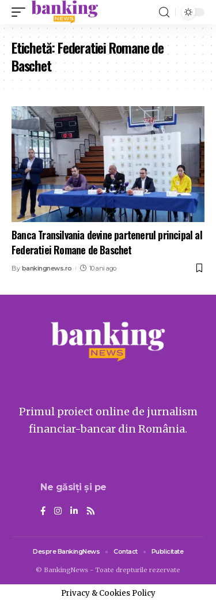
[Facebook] (43, 512)
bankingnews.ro (47, 268)
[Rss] (90, 512)
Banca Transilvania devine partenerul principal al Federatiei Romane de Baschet (107, 242)
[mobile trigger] (21, 12)
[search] (164, 12)
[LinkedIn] (74, 512)
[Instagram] (58, 512)
